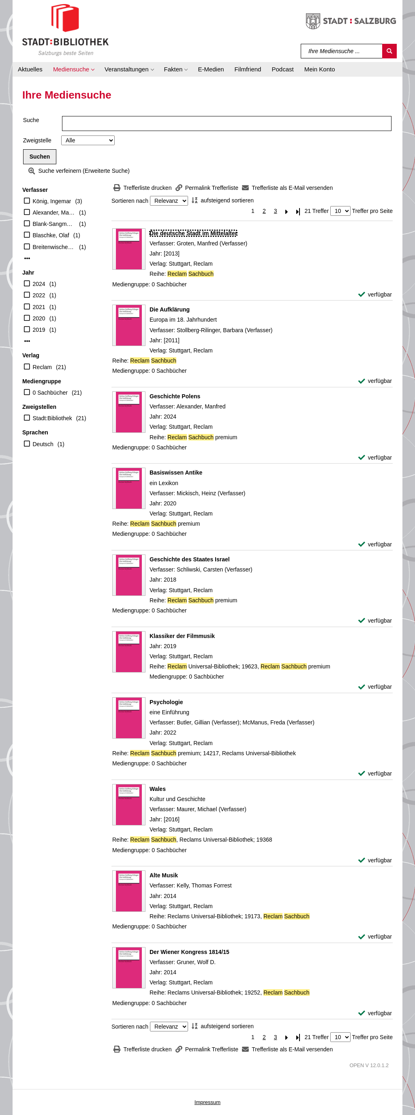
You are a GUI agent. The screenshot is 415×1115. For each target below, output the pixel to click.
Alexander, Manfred (54, 212)
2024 (39, 284)
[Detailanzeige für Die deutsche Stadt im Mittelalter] (193, 233)
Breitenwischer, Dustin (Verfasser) (54, 247)
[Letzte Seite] (298, 211)
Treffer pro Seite (372, 211)
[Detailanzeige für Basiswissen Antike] (176, 472)
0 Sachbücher (50, 392)
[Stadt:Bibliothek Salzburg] (65, 29)
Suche (31, 120)
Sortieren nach (129, 201)
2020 (39, 318)
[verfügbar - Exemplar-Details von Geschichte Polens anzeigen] (375, 458)
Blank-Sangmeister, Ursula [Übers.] (54, 224)
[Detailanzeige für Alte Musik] (164, 875)
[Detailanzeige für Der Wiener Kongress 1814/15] (189, 952)
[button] (73, 69)
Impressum (207, 1102)
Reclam (42, 367)
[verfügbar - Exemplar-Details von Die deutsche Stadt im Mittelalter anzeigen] (375, 295)
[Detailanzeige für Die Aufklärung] (170, 309)
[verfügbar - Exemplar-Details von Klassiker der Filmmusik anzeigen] (375, 687)
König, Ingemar (52, 201)
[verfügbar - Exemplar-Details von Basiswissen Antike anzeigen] (375, 544)
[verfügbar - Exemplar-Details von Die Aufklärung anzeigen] (375, 381)
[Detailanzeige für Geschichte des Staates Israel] (190, 559)
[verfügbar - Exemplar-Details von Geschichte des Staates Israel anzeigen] (375, 621)
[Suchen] (389, 51)
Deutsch (43, 444)
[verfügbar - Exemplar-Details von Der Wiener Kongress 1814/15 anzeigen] (375, 1013)
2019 (39, 330)
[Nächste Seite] (287, 211)
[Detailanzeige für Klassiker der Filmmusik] (182, 636)
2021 (39, 307)
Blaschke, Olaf (51, 235)
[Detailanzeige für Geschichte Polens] (175, 396)
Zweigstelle (37, 140)
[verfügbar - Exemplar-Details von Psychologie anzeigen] (375, 774)
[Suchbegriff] (342, 51)
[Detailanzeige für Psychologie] (166, 702)
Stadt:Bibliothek (52, 418)
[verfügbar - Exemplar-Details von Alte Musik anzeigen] (375, 937)
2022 (39, 295)
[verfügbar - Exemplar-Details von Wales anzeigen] (375, 860)
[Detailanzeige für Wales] (158, 789)
